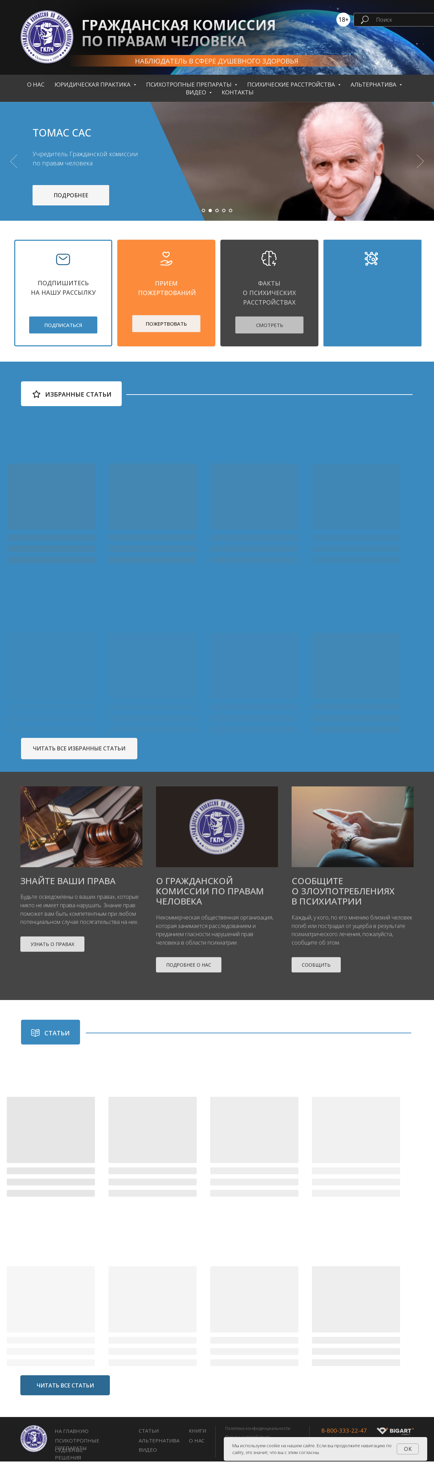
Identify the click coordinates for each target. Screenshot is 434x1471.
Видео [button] (197, 92)
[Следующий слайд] (420, 166)
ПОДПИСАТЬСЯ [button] (63, 334)
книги (197, 1440)
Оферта (233, 1463)
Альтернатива (159, 1450)
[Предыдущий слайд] (13, 166)
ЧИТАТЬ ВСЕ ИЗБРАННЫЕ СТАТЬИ (79, 758)
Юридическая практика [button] (93, 84)
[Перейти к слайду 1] (203, 220)
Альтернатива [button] (374, 84)
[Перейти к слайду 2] (210, 220)
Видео (148, 1459)
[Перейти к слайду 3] (217, 220)
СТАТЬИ (149, 1440)
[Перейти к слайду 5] (230, 220)
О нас (35, 84)
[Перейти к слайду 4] (223, 220)
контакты (238, 92)
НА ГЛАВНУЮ (71, 1440)
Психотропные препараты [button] (189, 84)
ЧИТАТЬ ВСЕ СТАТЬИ (65, 1394)
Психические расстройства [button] (291, 84)
